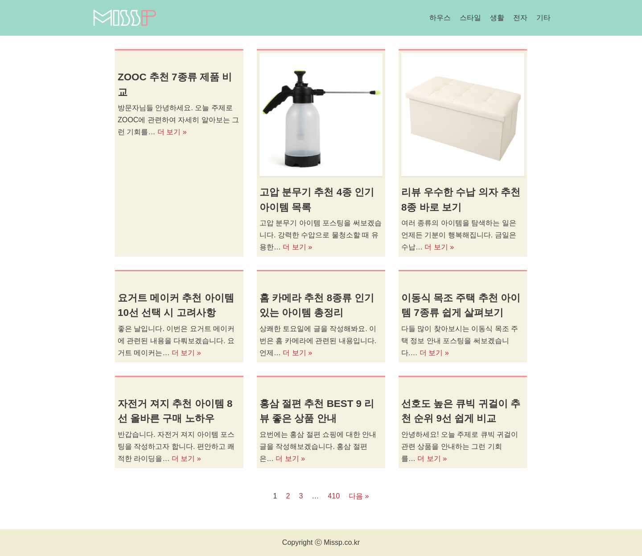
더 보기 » (172, 132)
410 (334, 496)
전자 (520, 17)
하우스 (440, 17)
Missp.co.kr (342, 542)
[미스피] (124, 18)
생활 (497, 17)
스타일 (470, 17)
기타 (543, 17)
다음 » (359, 496)
